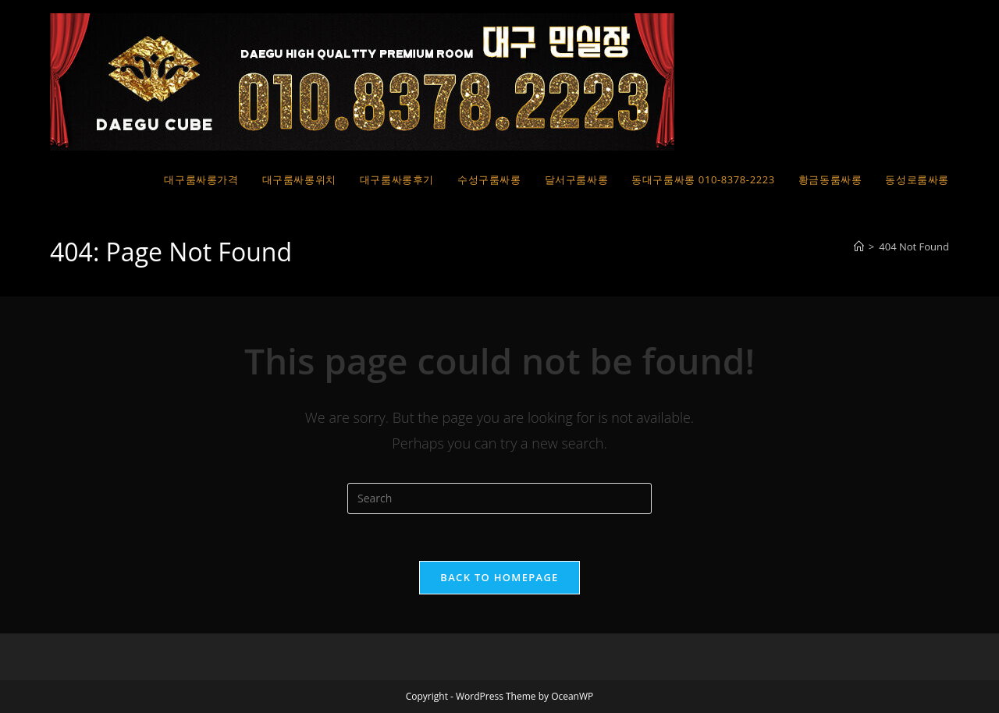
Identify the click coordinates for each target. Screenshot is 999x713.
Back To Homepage (499, 577)
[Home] (859, 246)
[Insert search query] (499, 498)
